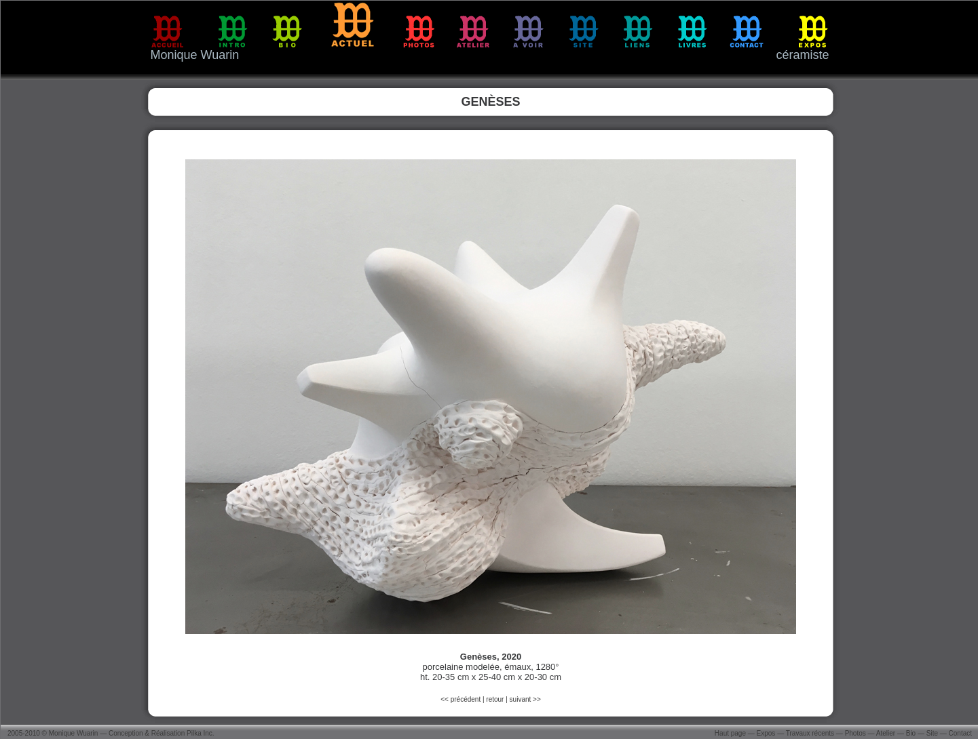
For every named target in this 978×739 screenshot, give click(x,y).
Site (932, 733)
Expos (766, 733)
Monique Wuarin (73, 733)
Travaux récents (810, 733)
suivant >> (525, 699)
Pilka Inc (199, 733)
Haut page (730, 733)
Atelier (885, 733)
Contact (960, 733)
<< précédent (461, 699)
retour (495, 699)
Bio (911, 733)
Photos (855, 733)
